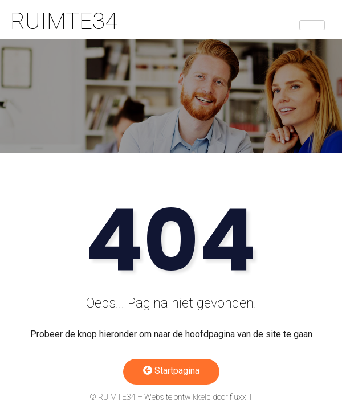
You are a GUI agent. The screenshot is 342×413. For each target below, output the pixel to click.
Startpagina (171, 370)
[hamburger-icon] (312, 25)
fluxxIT (241, 397)
